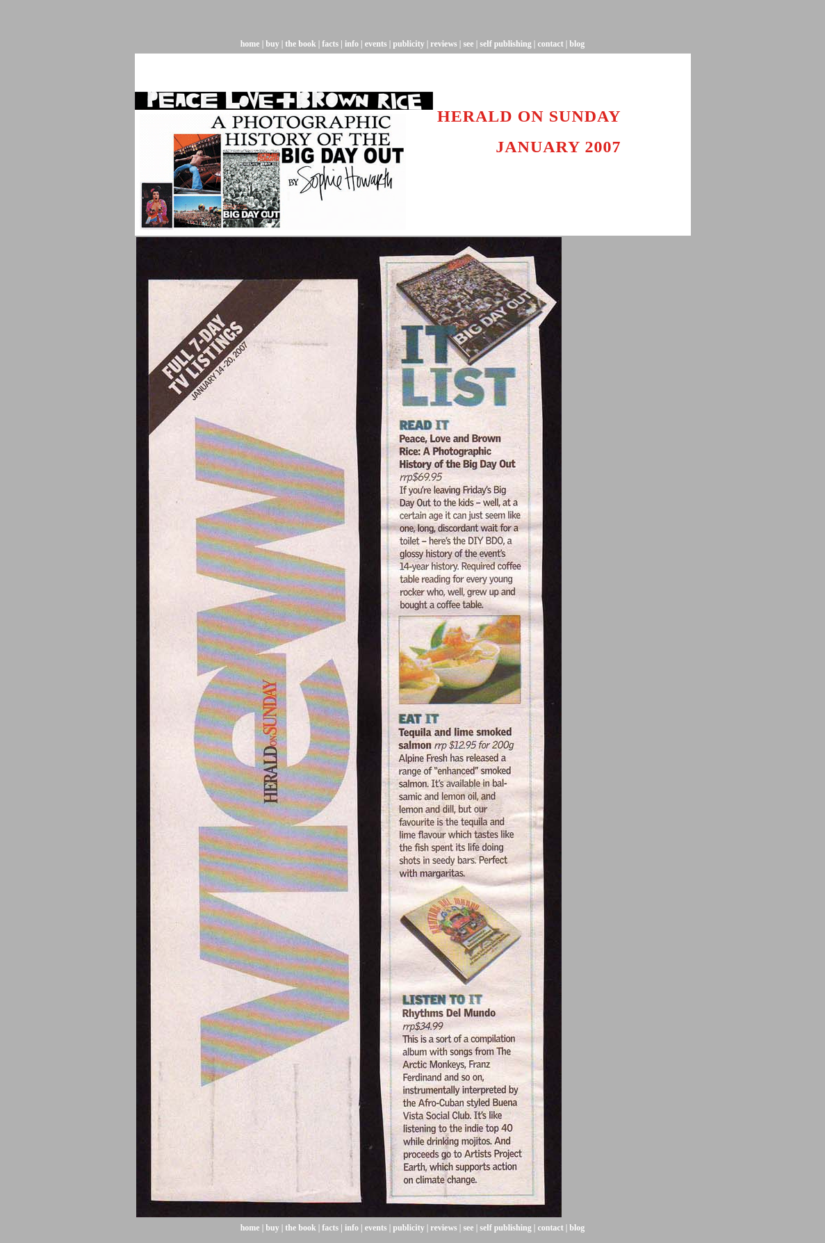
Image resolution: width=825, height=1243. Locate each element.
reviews (443, 44)
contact (550, 44)
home (250, 44)
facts (330, 44)
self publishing (505, 44)
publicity (408, 44)
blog (577, 44)
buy (271, 44)
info (352, 44)
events (376, 44)
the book (300, 44)
